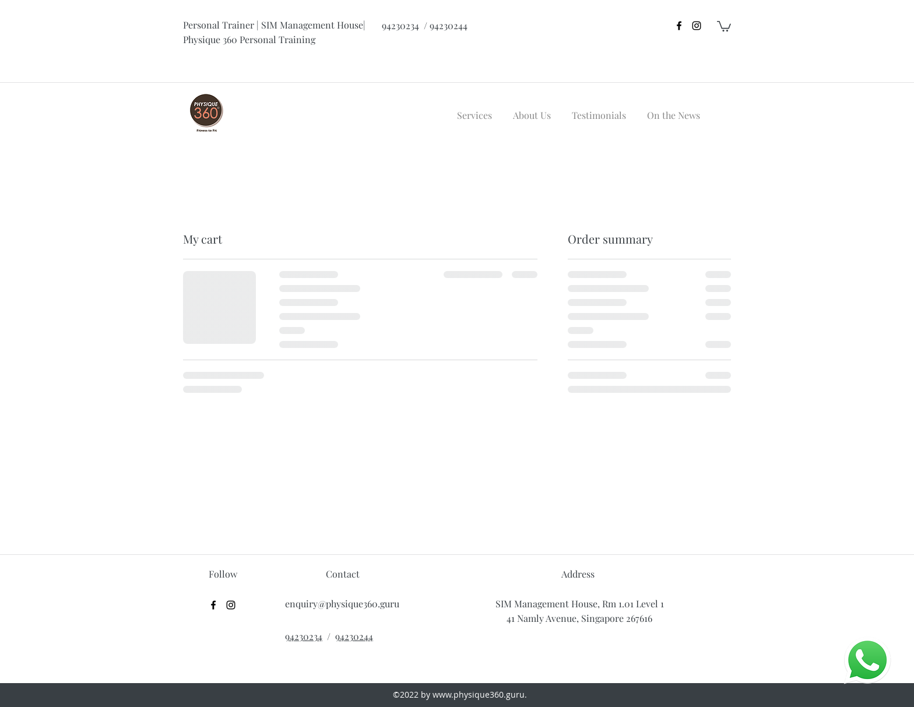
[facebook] (679, 25)
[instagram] (696, 25)
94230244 (354, 636)
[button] (724, 25)
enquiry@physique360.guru (342, 603)
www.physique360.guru (479, 694)
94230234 (303, 636)
